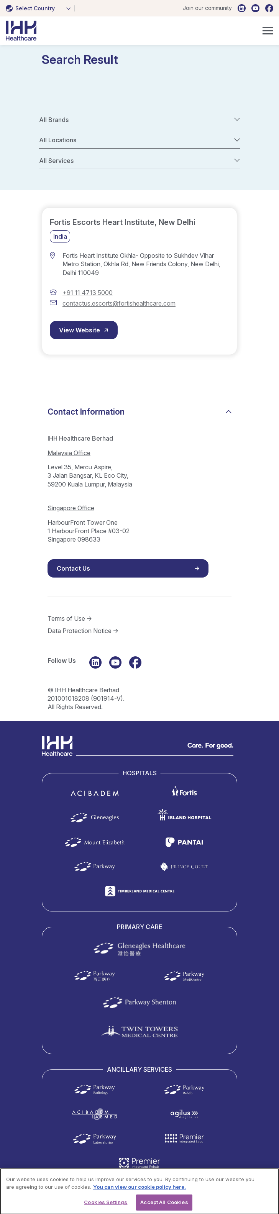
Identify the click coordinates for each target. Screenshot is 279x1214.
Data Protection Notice (80, 631)
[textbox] (32, 8)
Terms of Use (66, 618)
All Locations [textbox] (57, 140)
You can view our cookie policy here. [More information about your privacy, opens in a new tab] (139, 1190)
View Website (79, 330)
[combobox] (40, 8)
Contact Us (73, 568)
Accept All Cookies (164, 1206)
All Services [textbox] (56, 160)
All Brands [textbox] (54, 120)
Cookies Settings (105, 1206)
